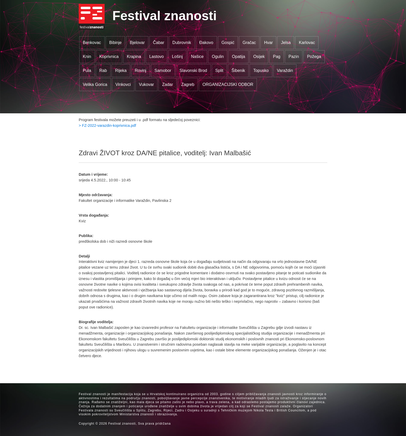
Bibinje (115, 42)
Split (219, 70)
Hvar (268, 42)
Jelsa (286, 42)
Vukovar (146, 84)
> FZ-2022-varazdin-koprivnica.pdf (107, 125)
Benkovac (92, 42)
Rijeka (120, 70)
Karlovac (307, 42)
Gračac (249, 42)
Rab (103, 70)
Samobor (163, 70)
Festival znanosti (164, 16)
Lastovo (156, 56)
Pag (276, 56)
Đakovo (206, 42)
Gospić (227, 42)
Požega (314, 56)
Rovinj (140, 70)
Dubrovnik (181, 42)
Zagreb (187, 84)
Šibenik (238, 70)
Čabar (158, 42)
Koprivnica (109, 56)
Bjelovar (137, 42)
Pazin (293, 56)
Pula (87, 70)
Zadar (167, 84)
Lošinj (177, 56)
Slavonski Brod (193, 70)
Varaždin (285, 70)
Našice (197, 56)
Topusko (261, 70)
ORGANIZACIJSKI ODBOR (227, 84)
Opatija (238, 56)
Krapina (134, 56)
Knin (87, 56)
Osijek (259, 56)
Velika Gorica (95, 84)
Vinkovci (123, 84)
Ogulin (218, 56)
